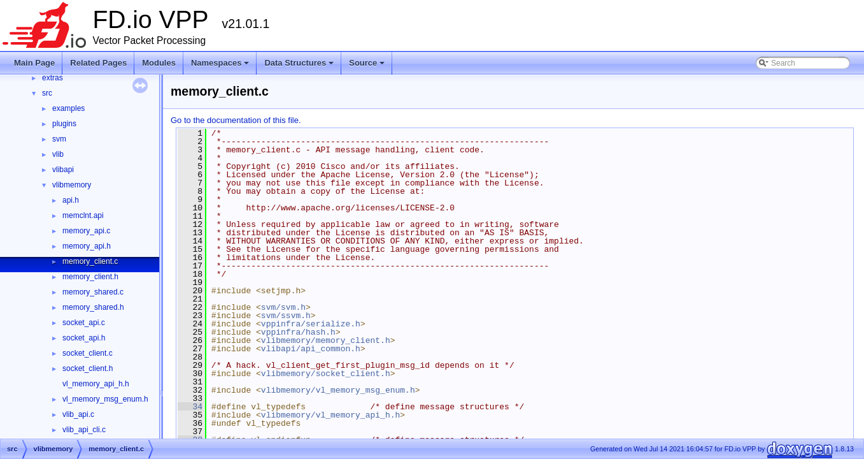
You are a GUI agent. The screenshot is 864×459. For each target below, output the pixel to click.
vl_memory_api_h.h (95, 383)
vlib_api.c (78, 414)
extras (52, 77)
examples (68, 108)
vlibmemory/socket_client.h (325, 373)
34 (190, 406)
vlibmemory (71, 184)
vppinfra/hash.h (298, 332)
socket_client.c (87, 353)
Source (367, 66)
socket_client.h (87, 368)
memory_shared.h (93, 307)
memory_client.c (90, 261)
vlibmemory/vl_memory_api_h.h (330, 415)
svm (59, 139)
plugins (64, 123)
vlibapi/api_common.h (310, 348)
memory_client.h (90, 276)
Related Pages (98, 63)
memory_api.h (86, 246)
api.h (70, 200)
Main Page (34, 63)
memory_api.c (86, 230)
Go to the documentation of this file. (236, 120)
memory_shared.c (93, 292)
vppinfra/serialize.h (310, 324)
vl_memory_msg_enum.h (105, 399)
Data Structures (300, 66)
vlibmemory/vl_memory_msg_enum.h (338, 390)
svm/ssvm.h (286, 315)
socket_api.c (83, 322)
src (47, 93)
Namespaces (221, 66)
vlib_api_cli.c (84, 429)
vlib (58, 154)
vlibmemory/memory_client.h (325, 340)
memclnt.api (83, 215)
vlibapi (63, 169)
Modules (159, 63)
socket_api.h (83, 337)
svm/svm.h (283, 307)
